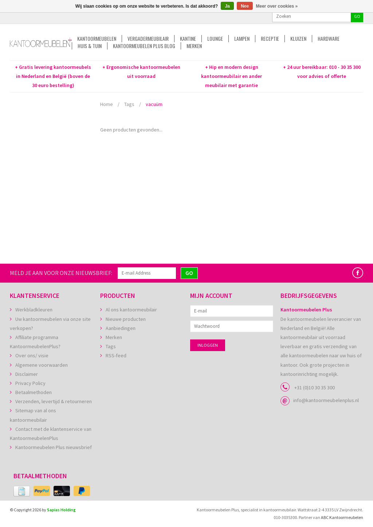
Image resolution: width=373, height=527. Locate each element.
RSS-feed (116, 355)
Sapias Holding (61, 509)
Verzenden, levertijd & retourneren (53, 401)
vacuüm (154, 104)
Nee (245, 6)
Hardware (328, 38)
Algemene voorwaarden (41, 365)
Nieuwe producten (126, 319)
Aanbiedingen (121, 328)
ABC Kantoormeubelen (342, 517)
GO (357, 16)
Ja (227, 6)
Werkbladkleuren (33, 309)
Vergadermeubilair (148, 38)
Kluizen (298, 38)
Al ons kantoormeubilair (131, 309)
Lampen (242, 38)
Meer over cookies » (277, 6)
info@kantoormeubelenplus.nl (326, 400)
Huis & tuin (90, 46)
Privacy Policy (30, 383)
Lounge (215, 38)
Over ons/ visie (31, 355)
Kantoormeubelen (96, 38)
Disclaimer (26, 374)
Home (106, 104)
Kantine (188, 38)
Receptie (270, 38)
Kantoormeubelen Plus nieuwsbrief (53, 447)
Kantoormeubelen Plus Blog (144, 46)
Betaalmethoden (33, 392)
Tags (129, 104)
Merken (194, 46)
